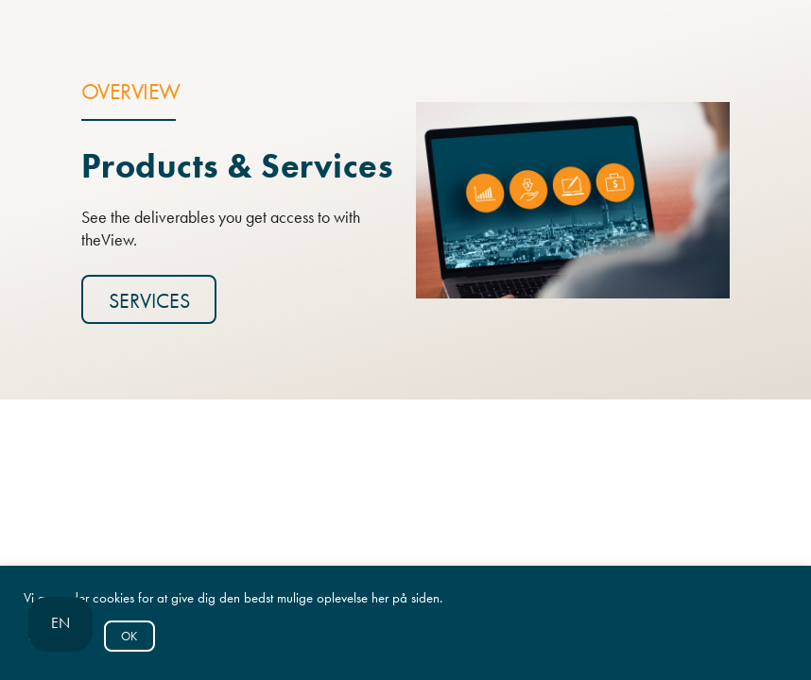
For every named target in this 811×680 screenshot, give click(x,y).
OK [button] (129, 636)
